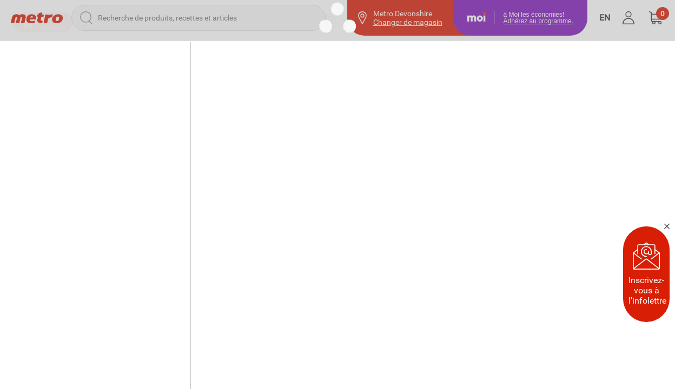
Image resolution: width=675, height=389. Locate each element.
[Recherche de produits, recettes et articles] (198, 18)
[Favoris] (604, 54)
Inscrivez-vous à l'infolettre (647, 274)
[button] (655, 18)
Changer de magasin (407, 22)
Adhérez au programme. (538, 21)
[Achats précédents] (541, 54)
